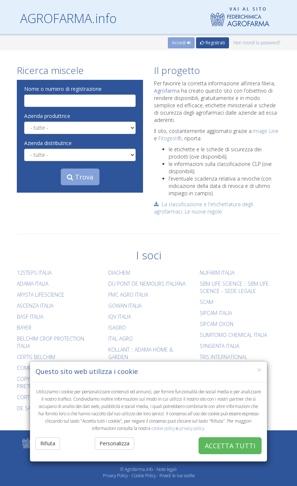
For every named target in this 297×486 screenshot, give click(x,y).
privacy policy (191, 428)
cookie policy (163, 428)
